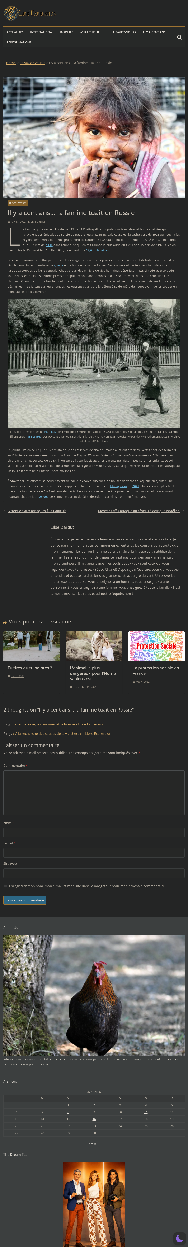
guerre (58, 265)
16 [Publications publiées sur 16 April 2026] (94, 1119)
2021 (135, 486)
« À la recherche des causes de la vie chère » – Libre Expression (62, 733)
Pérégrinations (19, 42)
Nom (8, 823)
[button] (179, 1238)
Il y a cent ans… (155, 32)
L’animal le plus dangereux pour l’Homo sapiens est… (93, 673)
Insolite (66, 32)
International (41, 32)
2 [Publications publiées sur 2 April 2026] (94, 1105)
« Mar (92, 1144)
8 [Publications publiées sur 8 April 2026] (68, 1112)
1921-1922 (50, 432)
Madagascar (118, 486)
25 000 (43, 497)
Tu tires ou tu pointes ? (30, 668)
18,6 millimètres (97, 250)
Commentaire (15, 765)
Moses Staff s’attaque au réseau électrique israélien (141, 511)
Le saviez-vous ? (123, 32)
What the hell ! (92, 32)
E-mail (9, 843)
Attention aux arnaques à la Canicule (34, 511)
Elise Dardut (38, 221)
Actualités (15, 32)
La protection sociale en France (156, 670)
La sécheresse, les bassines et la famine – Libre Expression (58, 724)
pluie (49, 245)
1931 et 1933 (34, 436)
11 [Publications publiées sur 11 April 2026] (146, 1112)
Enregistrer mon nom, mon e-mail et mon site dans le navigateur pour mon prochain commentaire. (87, 886)
